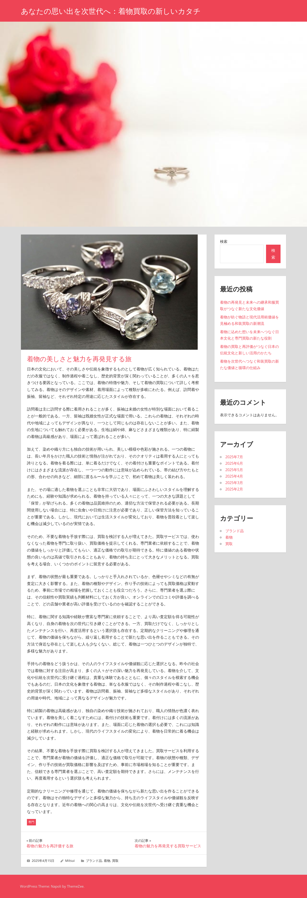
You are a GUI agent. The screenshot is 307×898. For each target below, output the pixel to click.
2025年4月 (234, 476)
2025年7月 (234, 456)
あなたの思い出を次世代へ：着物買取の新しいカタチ (111, 11)
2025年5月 (234, 469)
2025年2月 (234, 489)
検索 (223, 241)
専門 (31, 822)
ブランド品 (94, 860)
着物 (107, 860)
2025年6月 (234, 463)
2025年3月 (234, 482)
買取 (115, 860)
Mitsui (70, 860)
